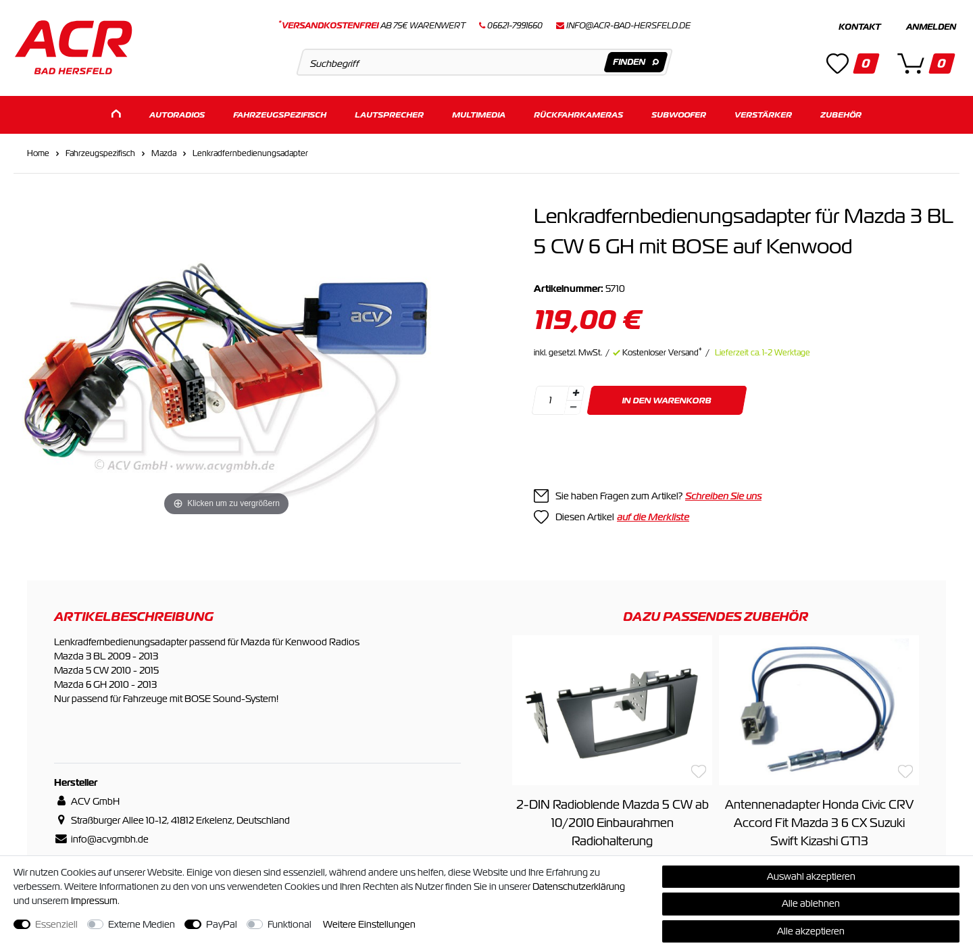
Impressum (94, 901)
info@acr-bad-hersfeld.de (628, 25)
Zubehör (841, 113)
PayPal (221, 924)
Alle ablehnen (811, 903)
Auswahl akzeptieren (811, 876)
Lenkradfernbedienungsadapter (250, 151)
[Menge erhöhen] (575, 391)
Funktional (289, 924)
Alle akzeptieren (811, 931)
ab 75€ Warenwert (372, 25)
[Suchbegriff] (484, 62)
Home (38, 151)
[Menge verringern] (573, 406)
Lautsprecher (389, 113)
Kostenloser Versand (662, 350)
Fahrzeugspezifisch (279, 113)
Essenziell (56, 924)
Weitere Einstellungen (369, 924)
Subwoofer (678, 113)
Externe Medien (141, 924)
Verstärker (763, 113)
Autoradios (177, 113)
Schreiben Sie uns (723, 494)
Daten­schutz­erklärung (578, 886)
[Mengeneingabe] (550, 398)
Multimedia (478, 113)
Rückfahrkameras (578, 113)
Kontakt (859, 27)
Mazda (163, 151)
